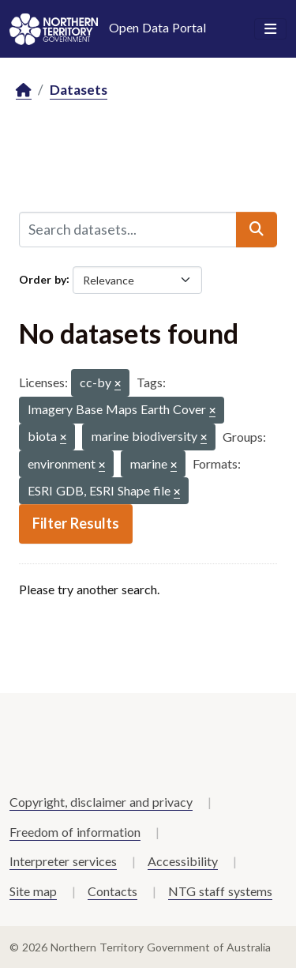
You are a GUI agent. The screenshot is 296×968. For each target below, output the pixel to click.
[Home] (24, 90)
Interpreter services (63, 860)
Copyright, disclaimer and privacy (101, 801)
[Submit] (256, 229)
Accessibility (183, 860)
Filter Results (75, 523)
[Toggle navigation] (270, 29)
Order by (42, 278)
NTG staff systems (220, 890)
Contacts (112, 890)
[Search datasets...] (128, 229)
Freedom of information (75, 831)
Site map (33, 890)
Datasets (78, 89)
